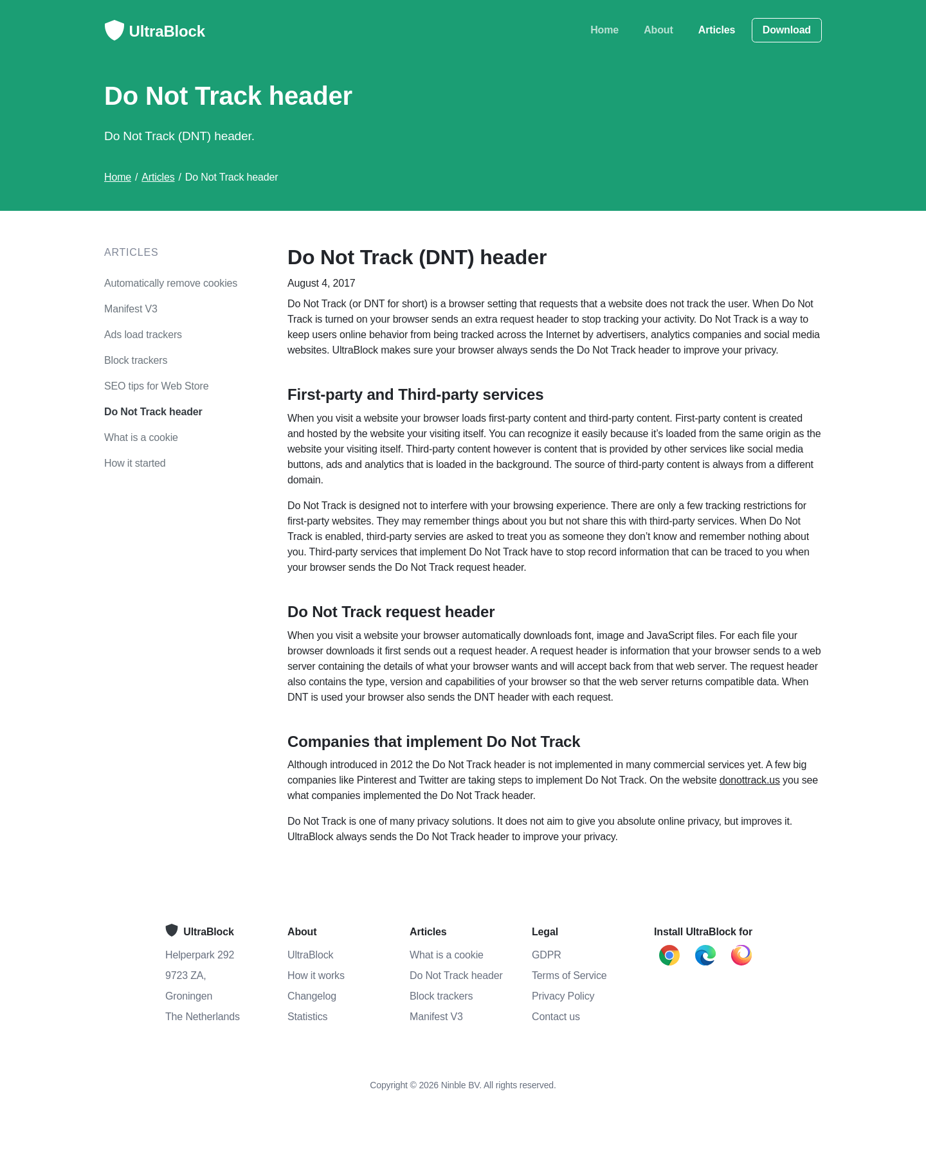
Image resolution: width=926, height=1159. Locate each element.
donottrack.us (750, 780)
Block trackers (135, 360)
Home (604, 29)
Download (787, 29)
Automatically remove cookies (170, 283)
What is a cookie (141, 437)
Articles (716, 29)
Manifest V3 (131, 308)
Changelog (311, 996)
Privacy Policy (563, 996)
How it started (135, 463)
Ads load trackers (143, 334)
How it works (316, 975)
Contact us (556, 1016)
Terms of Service (569, 975)
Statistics (307, 1016)
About (658, 29)
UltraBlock (154, 33)
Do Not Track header (153, 411)
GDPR (546, 954)
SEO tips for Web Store (156, 386)
